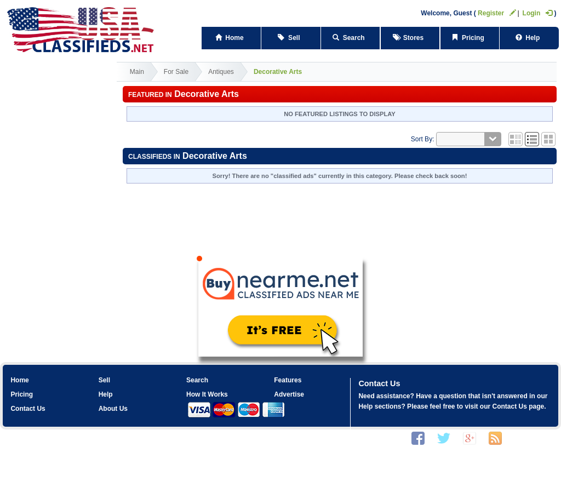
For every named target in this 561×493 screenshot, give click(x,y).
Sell (291, 38)
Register (497, 13)
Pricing (469, 38)
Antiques (221, 72)
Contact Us (27, 408)
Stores (410, 38)
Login (538, 13)
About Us (113, 408)
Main (137, 72)
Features (287, 380)
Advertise (289, 394)
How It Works (207, 394)
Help (529, 38)
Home (231, 38)
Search (350, 38)
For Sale (176, 72)
